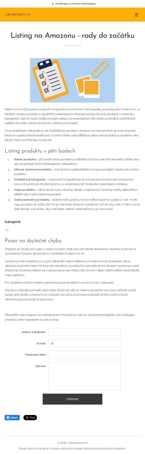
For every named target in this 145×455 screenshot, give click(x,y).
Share (12, 417)
